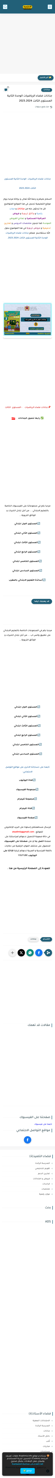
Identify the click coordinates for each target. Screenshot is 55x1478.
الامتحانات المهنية (41, 1421)
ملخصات (46, 1189)
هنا (11, 868)
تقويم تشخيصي (42, 1168)
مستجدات (45, 1452)
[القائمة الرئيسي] (50, 7)
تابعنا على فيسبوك (43, 1124)
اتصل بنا (39, 841)
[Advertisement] (27, 44)
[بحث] (5, 7)
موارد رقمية (44, 1194)
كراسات (46, 1184)
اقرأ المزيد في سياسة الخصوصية (27, 1464)
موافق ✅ (27, 1471)
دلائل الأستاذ (44, 1436)
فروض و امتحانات (41, 1179)
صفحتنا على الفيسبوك (16, 841)
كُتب (48, 1441)
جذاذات (46, 90)
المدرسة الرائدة (42, 1163)
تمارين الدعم (44, 1174)
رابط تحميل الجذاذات (28, 418)
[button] (39, 952)
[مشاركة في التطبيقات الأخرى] (12, 952)
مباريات (46, 1446)
